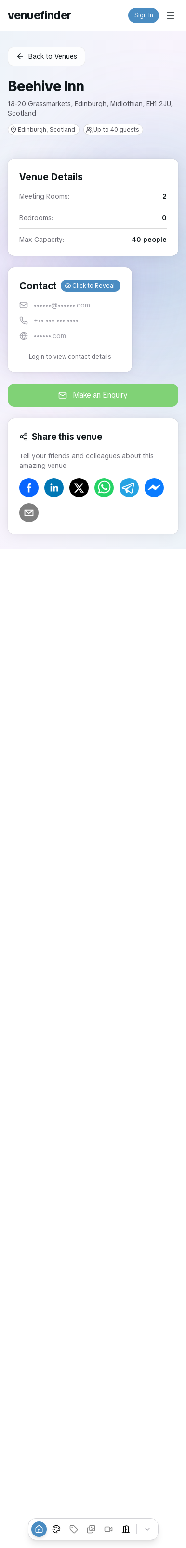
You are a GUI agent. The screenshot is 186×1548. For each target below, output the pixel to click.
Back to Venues (46, 56)
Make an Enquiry (93, 395)
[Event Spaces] (125, 1529)
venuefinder (39, 15)
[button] (70, 319)
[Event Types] (56, 1529)
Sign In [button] (143, 15)
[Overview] (39, 1529)
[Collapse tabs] (147, 1529)
